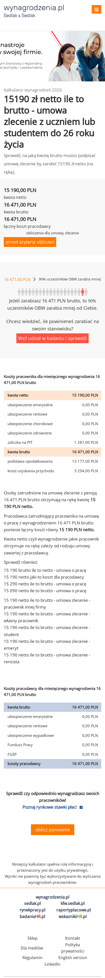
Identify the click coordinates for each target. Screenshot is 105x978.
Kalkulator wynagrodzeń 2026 (33, 90)
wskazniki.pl (73, 916)
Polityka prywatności (72, 948)
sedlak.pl (32, 903)
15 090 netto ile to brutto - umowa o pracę (45, 590)
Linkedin (52, 964)
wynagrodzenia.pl (52, 897)
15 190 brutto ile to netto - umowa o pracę (45, 570)
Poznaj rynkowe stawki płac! (49, 807)
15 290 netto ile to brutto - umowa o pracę (45, 584)
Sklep (32, 938)
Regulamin (32, 957)
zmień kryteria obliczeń (30, 242)
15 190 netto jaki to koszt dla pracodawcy (44, 577)
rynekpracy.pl (32, 910)
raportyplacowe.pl (73, 910)
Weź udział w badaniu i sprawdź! (52, 338)
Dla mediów (32, 948)
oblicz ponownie (52, 830)
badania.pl (32, 916)
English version (72, 957)
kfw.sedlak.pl (73, 903)
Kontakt (72, 938)
